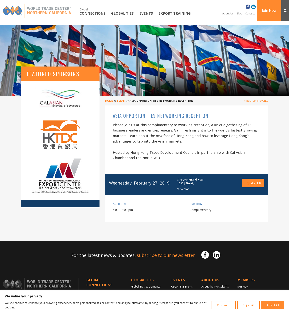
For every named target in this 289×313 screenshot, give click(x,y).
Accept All (273, 305)
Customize (223, 305)
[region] (144, 301)
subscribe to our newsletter (166, 255)
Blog (239, 13)
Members (246, 280)
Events (146, 13)
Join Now (269, 10)
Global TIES (122, 13)
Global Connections (99, 282)
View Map (183, 189)
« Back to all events (256, 100)
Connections (92, 11)
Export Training (174, 13)
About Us (228, 13)
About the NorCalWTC (215, 286)
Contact (250, 13)
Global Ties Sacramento (146, 286)
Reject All (248, 305)
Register (253, 183)
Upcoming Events (182, 286)
